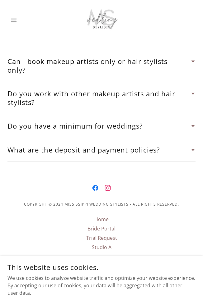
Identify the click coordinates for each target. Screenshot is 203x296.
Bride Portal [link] (101, 228)
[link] (101, 19)
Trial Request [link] (101, 238)
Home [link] (101, 219)
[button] (21, 20)
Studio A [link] (101, 247)
